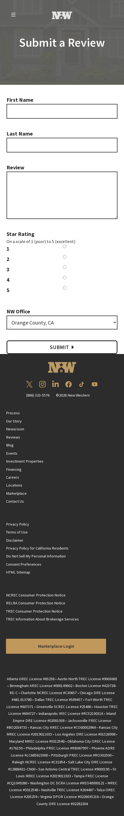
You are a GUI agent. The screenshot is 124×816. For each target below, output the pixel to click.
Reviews (13, 437)
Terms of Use (17, 532)
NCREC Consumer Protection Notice (36, 595)
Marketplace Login (56, 646)
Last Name (20, 133)
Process (13, 412)
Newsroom (15, 429)
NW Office (18, 311)
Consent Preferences (23, 564)
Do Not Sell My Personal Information (36, 556)
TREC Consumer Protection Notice (34, 611)
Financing (13, 469)
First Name (20, 99)
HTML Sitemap (18, 572)
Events (11, 453)
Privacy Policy (17, 524)
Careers (12, 477)
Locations (14, 485)
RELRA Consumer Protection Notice (35, 603)
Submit (62, 347)
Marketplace (16, 493)
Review (15, 167)
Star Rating (21, 233)
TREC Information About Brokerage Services (42, 619)
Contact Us (15, 501)
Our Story (14, 421)
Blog (10, 445)
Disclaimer (14, 540)
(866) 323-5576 (37, 395)
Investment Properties (25, 461)
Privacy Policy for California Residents (37, 548)
